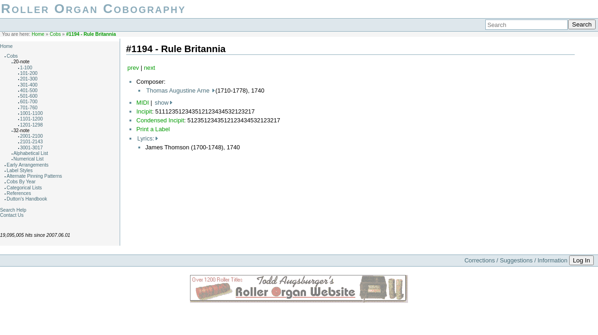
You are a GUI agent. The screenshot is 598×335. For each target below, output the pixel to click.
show (162, 102)
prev (133, 67)
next (149, 67)
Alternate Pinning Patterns (34, 176)
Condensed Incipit (160, 120)
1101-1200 (31, 118)
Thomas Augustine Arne (178, 90)
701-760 (29, 107)
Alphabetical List (31, 153)
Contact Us (12, 215)
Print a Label (153, 129)
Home (38, 34)
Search (581, 24)
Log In (581, 260)
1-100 (26, 67)
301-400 (29, 84)
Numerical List (29, 158)
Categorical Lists (24, 187)
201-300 (29, 78)
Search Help (13, 210)
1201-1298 (31, 124)
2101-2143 (31, 141)
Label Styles (20, 170)
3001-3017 (31, 147)
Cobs (55, 34)
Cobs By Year (21, 181)
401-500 (29, 90)
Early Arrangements (27, 165)
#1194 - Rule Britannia (91, 34)
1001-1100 (31, 113)
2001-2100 (31, 136)
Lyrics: (146, 138)
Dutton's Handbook (27, 198)
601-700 (29, 101)
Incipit (144, 111)
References (19, 193)
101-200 (29, 73)
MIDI (142, 102)
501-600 (29, 96)
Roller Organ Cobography (93, 8)
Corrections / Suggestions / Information (515, 260)
